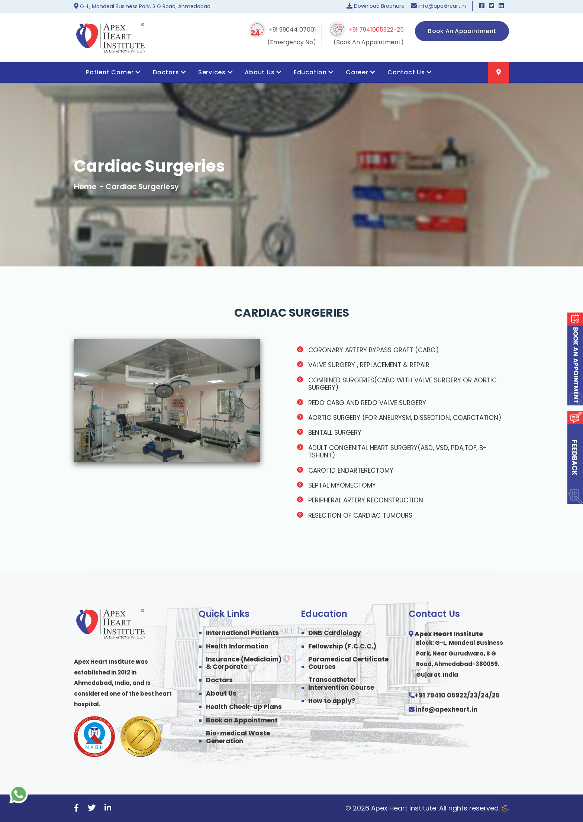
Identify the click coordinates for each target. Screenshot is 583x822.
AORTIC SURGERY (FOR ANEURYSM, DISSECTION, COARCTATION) (404, 417)
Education (314, 72)
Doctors (169, 72)
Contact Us (409, 72)
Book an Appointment (242, 720)
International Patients (242, 633)
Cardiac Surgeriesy (142, 186)
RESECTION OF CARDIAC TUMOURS (360, 515)
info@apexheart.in (446, 709)
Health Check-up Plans (244, 707)
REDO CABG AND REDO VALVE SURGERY (367, 403)
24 (485, 695)
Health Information (237, 646)
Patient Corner (113, 72)
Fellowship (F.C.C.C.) (342, 646)
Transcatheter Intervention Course (341, 683)
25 (400, 29)
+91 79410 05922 (441, 695)
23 (474, 695)
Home (85, 186)
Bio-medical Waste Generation (238, 737)
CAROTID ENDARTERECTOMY (350, 470)
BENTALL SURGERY (334, 432)
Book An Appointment (462, 31)
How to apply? (331, 701)
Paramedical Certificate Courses (348, 663)
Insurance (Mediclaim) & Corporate (243, 663)
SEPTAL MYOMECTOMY (342, 485)
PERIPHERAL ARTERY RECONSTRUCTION (365, 500)
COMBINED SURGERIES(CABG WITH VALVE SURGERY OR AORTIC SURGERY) (402, 384)
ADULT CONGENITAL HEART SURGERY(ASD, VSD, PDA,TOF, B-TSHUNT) (397, 451)
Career (361, 72)
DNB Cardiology (334, 633)
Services (215, 72)
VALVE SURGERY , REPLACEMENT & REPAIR (368, 365)
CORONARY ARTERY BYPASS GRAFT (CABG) (373, 350)
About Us (263, 72)
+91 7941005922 (371, 29)
